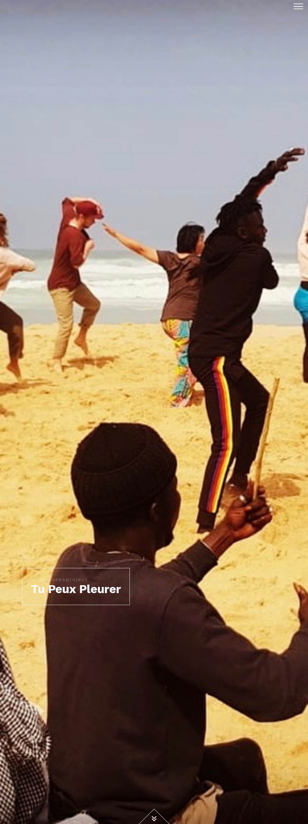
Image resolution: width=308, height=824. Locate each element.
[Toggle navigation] (298, 6)
